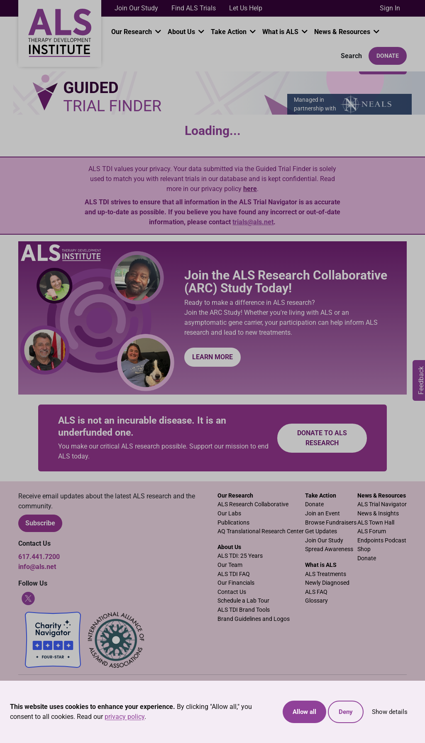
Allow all (304, 712)
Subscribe (40, 523)
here (250, 189)
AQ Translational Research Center (260, 531)
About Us (182, 32)
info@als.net (37, 567)
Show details (390, 712)
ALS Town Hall (375, 522)
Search (350, 56)
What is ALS (281, 32)
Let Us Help (245, 8)
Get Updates (321, 531)
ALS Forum (371, 531)
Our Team (229, 565)
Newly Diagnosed (327, 582)
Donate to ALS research (322, 438)
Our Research (132, 32)
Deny (346, 712)
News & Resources (343, 32)
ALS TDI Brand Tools (243, 609)
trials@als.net (253, 222)
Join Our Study (136, 8)
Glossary (316, 600)
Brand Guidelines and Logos (253, 619)
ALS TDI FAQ (233, 574)
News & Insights (378, 513)
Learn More (212, 357)
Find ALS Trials (193, 8)
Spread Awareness (329, 549)
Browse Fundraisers (331, 522)
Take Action (229, 32)
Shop (364, 549)
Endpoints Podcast (381, 540)
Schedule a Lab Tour (243, 600)
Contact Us (231, 592)
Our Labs (229, 513)
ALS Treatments (325, 574)
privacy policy (124, 717)
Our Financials (235, 582)
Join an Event (322, 513)
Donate (387, 55)
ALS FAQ (316, 592)
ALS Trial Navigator (382, 504)
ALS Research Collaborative (252, 504)
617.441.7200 (39, 557)
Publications (233, 522)
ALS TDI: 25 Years (240, 555)
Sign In (390, 8)
